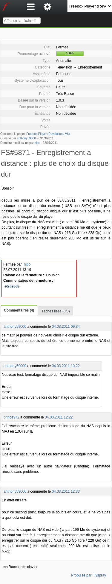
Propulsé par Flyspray (88, 575)
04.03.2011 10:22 (65, 366)
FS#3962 (12, 286)
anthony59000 (26, 138)
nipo (37, 142)
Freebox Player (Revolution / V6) (48, 133)
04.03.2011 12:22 (59, 417)
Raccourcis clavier (21, 567)
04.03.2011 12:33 (65, 491)
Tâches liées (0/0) (55, 311)
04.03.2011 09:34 (65, 326)
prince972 (11, 417)
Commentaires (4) (19, 310)
